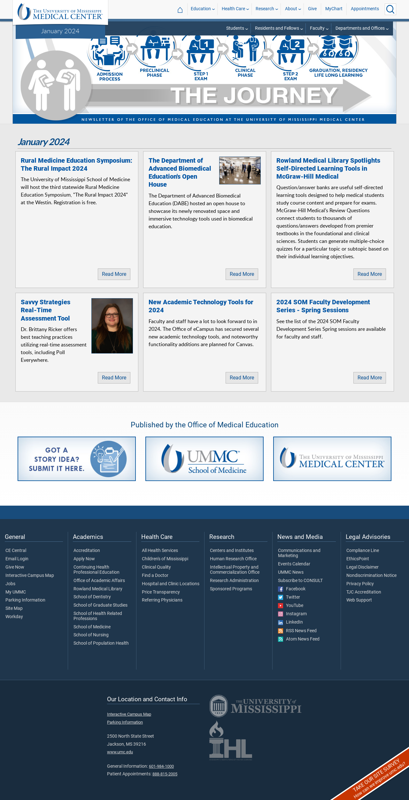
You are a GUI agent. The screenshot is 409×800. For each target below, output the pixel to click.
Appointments (365, 9)
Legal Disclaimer (362, 567)
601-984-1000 (161, 766)
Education (201, 9)
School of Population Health (101, 643)
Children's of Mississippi (165, 559)
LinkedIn (290, 622)
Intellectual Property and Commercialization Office (234, 570)
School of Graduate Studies (100, 605)
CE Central (15, 550)
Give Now (14, 567)
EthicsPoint (357, 559)
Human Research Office (233, 559)
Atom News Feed (299, 639)
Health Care (233, 9)
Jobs (10, 583)
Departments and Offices (360, 28)
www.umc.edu (120, 752)
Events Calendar (294, 564)
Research (265, 9)
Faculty (317, 28)
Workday (14, 616)
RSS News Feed (297, 630)
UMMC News (291, 572)
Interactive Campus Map (29, 575)
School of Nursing (91, 635)
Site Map (14, 608)
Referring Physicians (162, 600)
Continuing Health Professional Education (96, 570)
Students (235, 28)
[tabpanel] (204, 72)
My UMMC (15, 592)
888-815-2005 (164, 774)
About (291, 9)
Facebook (291, 589)
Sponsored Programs (231, 589)
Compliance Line (362, 550)
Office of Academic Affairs (99, 580)
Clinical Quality (156, 567)
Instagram (292, 614)
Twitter (289, 597)
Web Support (359, 600)
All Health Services (160, 550)
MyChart (334, 9)
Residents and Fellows (277, 28)
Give (312, 9)
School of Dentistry (92, 597)
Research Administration (234, 580)
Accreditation (86, 550)
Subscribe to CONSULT (300, 580)
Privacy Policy (360, 583)
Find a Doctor (155, 575)
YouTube (290, 605)
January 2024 (60, 30)
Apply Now (84, 559)
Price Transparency (161, 592)
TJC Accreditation (363, 592)
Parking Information (25, 600)
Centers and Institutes (232, 550)
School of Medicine (92, 627)
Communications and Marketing (299, 553)
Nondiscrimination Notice (371, 575)
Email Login (16, 559)
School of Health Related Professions (97, 616)
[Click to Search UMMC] (390, 9)
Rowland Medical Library (97, 589)
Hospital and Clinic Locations (170, 583)
